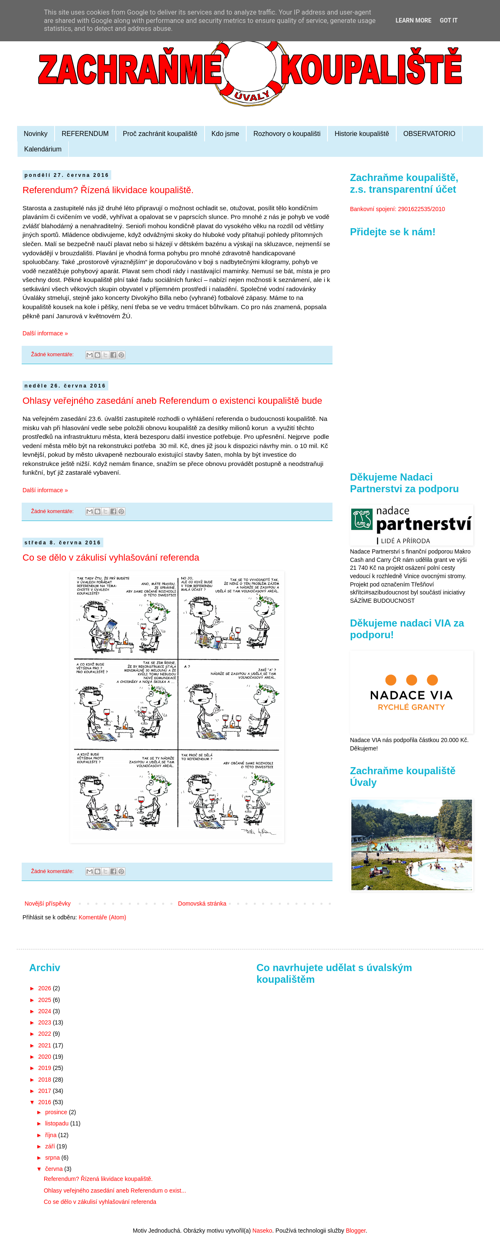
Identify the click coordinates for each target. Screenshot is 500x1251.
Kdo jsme (226, 133)
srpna (53, 1157)
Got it (449, 20)
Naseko (262, 1230)
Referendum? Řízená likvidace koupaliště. (108, 190)
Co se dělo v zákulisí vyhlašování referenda (110, 557)
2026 (45, 988)
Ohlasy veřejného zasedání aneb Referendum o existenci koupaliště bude (172, 400)
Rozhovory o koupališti (286, 133)
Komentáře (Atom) (102, 917)
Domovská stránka (202, 903)
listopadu (57, 1123)
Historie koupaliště (362, 133)
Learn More (413, 20)
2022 (45, 1033)
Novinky (36, 133)
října (51, 1135)
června (54, 1168)
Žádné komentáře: (53, 354)
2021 (45, 1045)
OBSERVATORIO (429, 133)
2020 (45, 1056)
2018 (45, 1079)
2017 (45, 1090)
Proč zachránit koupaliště (160, 133)
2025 (45, 1000)
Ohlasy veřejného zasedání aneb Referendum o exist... (115, 1190)
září (50, 1146)
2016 (45, 1102)
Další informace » (45, 333)
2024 (45, 1011)
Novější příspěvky (47, 903)
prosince (57, 1112)
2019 (45, 1068)
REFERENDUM (85, 133)
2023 (45, 1022)
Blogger (355, 1230)
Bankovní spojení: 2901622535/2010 (397, 209)
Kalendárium (43, 149)
